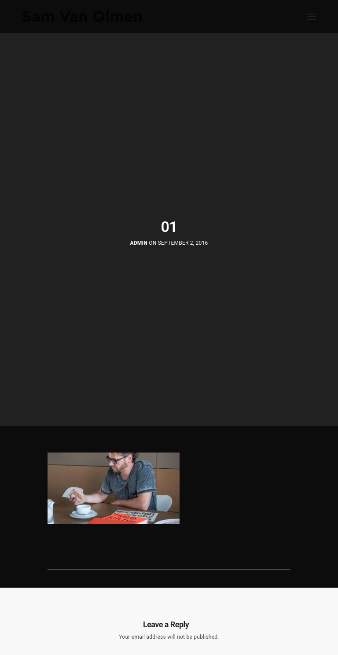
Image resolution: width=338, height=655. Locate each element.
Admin (138, 243)
